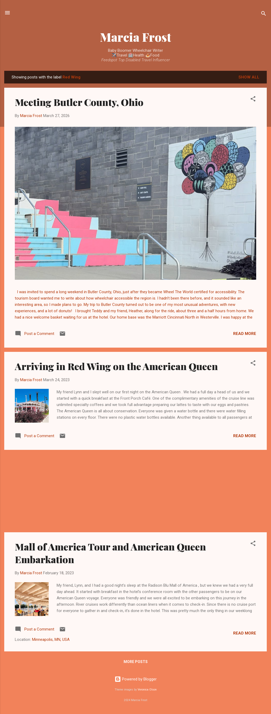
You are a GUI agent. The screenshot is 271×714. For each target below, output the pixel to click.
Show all (248, 77)
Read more (244, 333)
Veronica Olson (147, 689)
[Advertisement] (135, 491)
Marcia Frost (135, 37)
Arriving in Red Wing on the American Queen (116, 366)
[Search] (263, 14)
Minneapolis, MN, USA (51, 639)
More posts (136, 662)
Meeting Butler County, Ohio (79, 102)
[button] (253, 100)
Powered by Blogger (136, 679)
